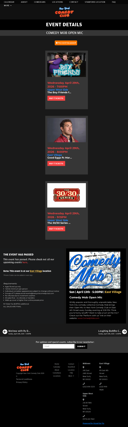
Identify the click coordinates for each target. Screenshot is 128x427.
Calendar (9, 2)
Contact (74, 2)
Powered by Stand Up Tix (93, 423)
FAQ (114, 2)
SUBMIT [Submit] (81, 346)
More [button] (7, 5)
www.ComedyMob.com (88, 318)
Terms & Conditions (24, 379)
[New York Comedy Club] (64, 12)
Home (57, 364)
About (24, 2)
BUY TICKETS (56, 98)
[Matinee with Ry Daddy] (17, 332)
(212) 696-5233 (89, 387)
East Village (36, 271)
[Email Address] (58, 346)
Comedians (40, 2)
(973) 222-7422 (88, 419)
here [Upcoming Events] (24, 262)
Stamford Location (95, 2)
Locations (57, 2)
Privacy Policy (21, 382)
